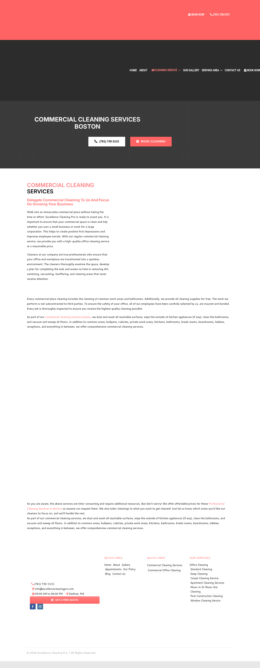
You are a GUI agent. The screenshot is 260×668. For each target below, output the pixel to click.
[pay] (65, 615)
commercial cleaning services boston (68, 317)
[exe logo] (65, 554)
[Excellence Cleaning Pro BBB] (209, 608)
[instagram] (40, 606)
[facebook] (33, 606)
